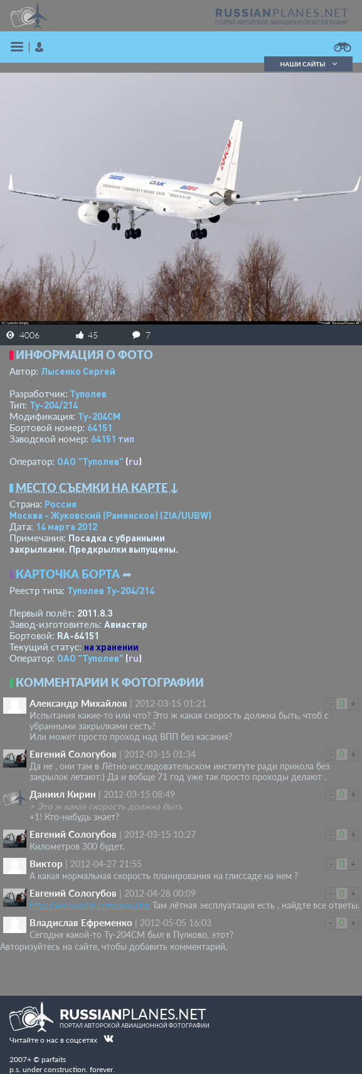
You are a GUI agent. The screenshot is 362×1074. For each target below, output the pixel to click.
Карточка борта (68, 574)
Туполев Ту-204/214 (110, 590)
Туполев (88, 393)
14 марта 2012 (66, 526)
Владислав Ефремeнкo (80, 922)
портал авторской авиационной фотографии (281, 22)
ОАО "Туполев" (90, 461)
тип (126, 438)
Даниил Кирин (62, 794)
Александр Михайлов (78, 703)
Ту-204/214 (53, 404)
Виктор (46, 863)
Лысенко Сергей (78, 371)
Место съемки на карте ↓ (97, 487)
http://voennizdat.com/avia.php (89, 905)
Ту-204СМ (99, 416)
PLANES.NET (282, 12)
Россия (61, 503)
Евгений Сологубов (73, 753)
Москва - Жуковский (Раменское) (110, 515)
